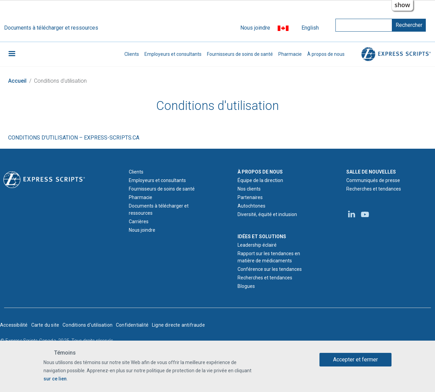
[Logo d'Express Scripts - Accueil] (44, 179)
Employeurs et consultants (173, 54)
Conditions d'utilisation (87, 325)
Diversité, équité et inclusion (267, 214)
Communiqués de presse (373, 180)
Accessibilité (14, 325)
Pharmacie (290, 54)
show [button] (402, 5)
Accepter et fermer (355, 359)
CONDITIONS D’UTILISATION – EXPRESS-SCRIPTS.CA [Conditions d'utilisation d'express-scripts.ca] (73, 137)
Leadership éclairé (257, 245)
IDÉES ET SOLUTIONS (262, 236)
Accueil (17, 81)
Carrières (139, 221)
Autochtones (251, 206)
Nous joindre (255, 27)
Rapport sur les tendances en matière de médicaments (269, 257)
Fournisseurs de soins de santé (240, 54)
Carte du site (45, 325)
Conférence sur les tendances (270, 269)
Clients (131, 54)
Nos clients (249, 189)
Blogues (246, 286)
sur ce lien (55, 378)
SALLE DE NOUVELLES (371, 172)
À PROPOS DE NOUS (260, 172)
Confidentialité (132, 325)
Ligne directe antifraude (178, 325)
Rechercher (409, 25)
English (310, 27)
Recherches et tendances (265, 277)
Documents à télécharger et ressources (51, 27)
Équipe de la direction (260, 180)
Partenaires (250, 197)
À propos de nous (326, 54)
